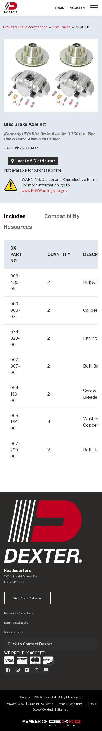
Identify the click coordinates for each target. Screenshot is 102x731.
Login (59, 8)
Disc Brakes (61, 27)
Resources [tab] (18, 227)
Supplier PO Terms (40, 704)
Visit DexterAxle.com (27, 598)
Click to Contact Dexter (30, 644)
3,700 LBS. (83, 27)
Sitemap (62, 709)
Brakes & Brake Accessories (25, 27)
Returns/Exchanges (16, 622)
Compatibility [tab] (61, 216)
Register (77, 8)
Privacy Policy (15, 704)
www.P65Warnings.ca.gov (44, 190)
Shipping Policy (13, 631)
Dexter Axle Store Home (18, 613)
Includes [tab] (15, 216)
